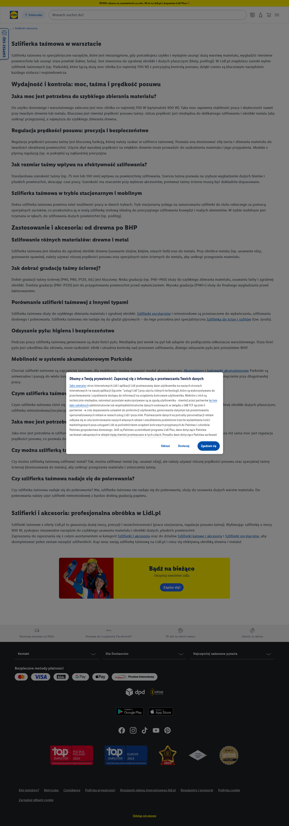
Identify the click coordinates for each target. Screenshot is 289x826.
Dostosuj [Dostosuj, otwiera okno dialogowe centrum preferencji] (183, 446)
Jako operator (78, 386)
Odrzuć (165, 446)
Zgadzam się (208, 446)
